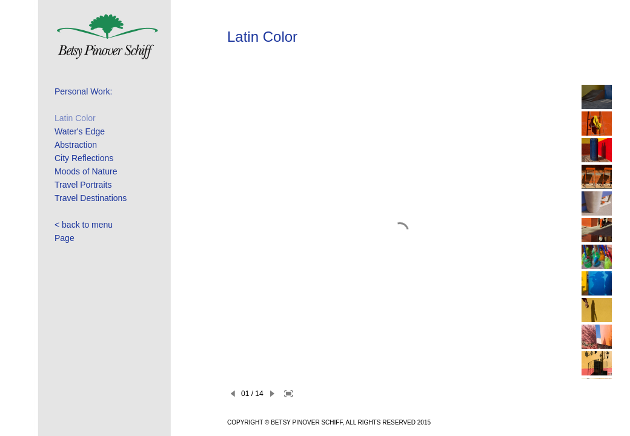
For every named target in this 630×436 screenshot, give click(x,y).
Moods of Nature (86, 171)
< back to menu (84, 225)
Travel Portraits (83, 185)
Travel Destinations (91, 198)
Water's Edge (80, 131)
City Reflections (84, 158)
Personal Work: (83, 91)
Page (65, 238)
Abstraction (76, 145)
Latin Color (75, 118)
